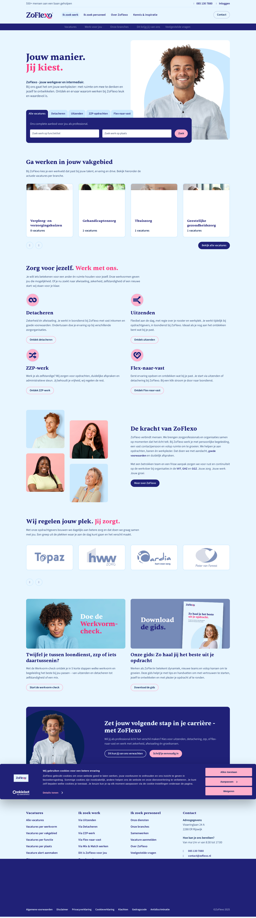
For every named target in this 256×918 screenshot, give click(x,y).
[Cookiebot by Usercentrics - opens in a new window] (21, 911)
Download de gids (145, 688)
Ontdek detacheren (42, 340)
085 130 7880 (196, 852)
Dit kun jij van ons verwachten (127, 755)
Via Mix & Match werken (93, 848)
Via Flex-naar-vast (89, 841)
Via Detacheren (87, 828)
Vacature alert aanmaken (42, 854)
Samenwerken (140, 834)
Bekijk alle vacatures (213, 246)
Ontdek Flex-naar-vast (148, 391)
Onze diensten (140, 821)
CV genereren (34, 861)
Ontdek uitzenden (145, 340)
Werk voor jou (94, 28)
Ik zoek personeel (101, 15)
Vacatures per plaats (39, 848)
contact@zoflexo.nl (200, 857)
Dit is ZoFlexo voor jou (92, 854)
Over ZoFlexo (130, 15)
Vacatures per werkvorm (41, 828)
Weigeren (228, 910)
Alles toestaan (228, 890)
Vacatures (70, 28)
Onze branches (120, 28)
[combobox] (64, 134)
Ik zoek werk (72, 15)
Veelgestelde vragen (179, 28)
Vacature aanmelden (143, 841)
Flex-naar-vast (127, 114)
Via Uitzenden (87, 821)
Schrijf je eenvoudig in (171, 755)
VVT (179, 470)
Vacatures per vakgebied (41, 834)
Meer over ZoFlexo (146, 484)
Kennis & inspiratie (161, 15)
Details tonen (50, 911)
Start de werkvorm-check (46, 688)
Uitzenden (79, 114)
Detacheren (59, 114)
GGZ (195, 470)
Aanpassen (228, 900)
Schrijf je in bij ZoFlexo (40, 867)
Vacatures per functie (39, 841)
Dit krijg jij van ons (149, 28)
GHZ (185, 470)
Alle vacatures (38, 114)
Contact (221, 15)
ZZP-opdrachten (102, 114)
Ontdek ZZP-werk (41, 391)
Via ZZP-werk (86, 834)
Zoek (181, 134)
